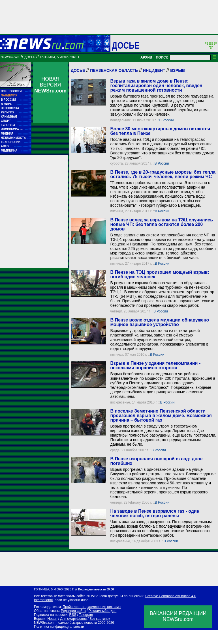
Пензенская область (114, 70)
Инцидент (154, 70)
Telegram (86, 615)
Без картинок (99, 619)
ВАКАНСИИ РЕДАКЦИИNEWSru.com (178, 616)
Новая (52, 619)
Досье (78, 70)
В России (166, 120)
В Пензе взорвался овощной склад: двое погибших (156, 461)
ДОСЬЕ (126, 45)
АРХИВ (146, 57)
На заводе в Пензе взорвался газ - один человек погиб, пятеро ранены (154, 513)
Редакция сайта (73, 611)
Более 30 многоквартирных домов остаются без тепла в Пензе (160, 131)
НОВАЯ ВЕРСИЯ (50, 85)
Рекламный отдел (103, 611)
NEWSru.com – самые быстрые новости (65, 623)
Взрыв (177, 70)
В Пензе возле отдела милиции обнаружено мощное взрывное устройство (159, 322)
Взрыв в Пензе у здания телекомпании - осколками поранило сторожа (155, 365)
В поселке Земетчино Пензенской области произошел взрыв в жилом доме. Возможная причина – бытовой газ (160, 415)
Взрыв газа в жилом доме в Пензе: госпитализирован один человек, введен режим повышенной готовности (156, 85)
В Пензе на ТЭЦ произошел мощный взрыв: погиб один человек (159, 274)
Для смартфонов (73, 619)
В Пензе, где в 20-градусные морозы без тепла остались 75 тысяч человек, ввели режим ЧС (162, 174)
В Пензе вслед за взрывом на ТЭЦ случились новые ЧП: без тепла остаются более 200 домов (161, 224)
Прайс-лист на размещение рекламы (92, 607)
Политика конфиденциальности (59, 627)
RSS (72, 615)
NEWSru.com (10, 57)
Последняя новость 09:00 (96, 589)
